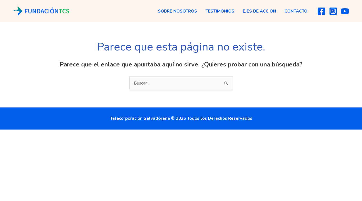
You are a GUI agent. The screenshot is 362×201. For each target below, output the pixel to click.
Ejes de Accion (259, 11)
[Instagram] (333, 11)
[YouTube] (345, 11)
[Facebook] (321, 11)
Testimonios (219, 11)
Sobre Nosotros (177, 11)
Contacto (295, 11)
